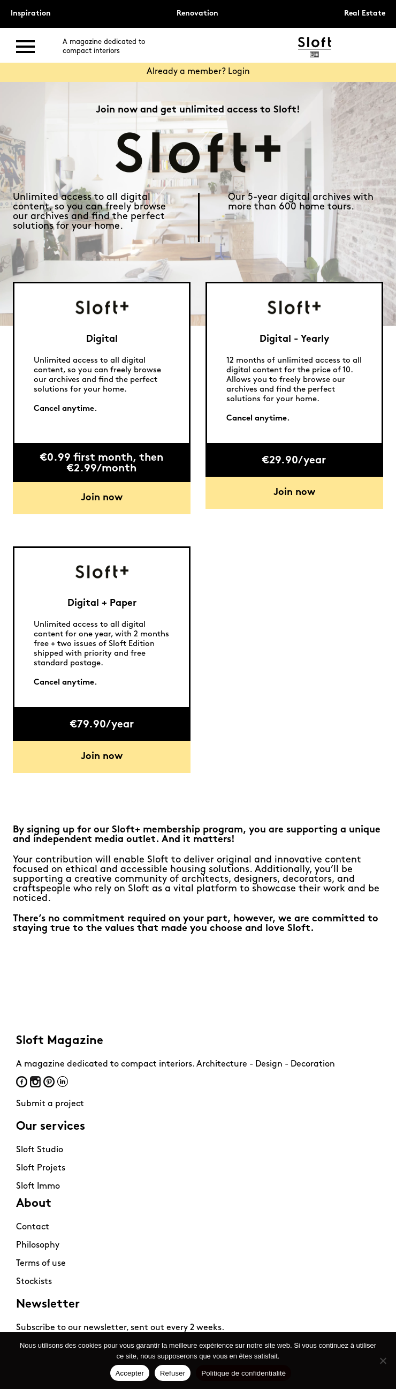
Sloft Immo (38, 1186)
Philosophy (37, 1245)
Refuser (172, 1373)
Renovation (197, 14)
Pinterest (49, 1081)
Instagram (35, 1081)
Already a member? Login (198, 71)
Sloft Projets (40, 1168)
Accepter (130, 1373)
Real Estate (364, 14)
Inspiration (31, 14)
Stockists (34, 1282)
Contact (32, 1227)
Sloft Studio (39, 1150)
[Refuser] (382, 1360)
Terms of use (41, 1263)
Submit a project (50, 1104)
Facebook (21, 1081)
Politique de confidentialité (243, 1373)
